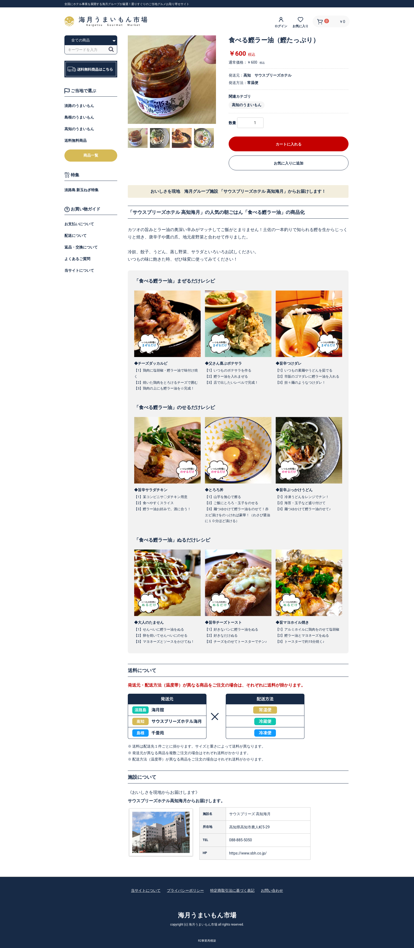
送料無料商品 (75, 140)
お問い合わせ (272, 890)
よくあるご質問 (77, 259)
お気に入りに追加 (288, 163)
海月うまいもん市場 (207, 915)
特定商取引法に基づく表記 (232, 890)
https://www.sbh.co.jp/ (248, 853)
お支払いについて (79, 224)
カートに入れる (289, 144)
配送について (75, 235)
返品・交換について (81, 247)
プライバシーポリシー (185, 890)
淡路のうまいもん (79, 106)
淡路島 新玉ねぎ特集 (81, 190)
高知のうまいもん (79, 129)
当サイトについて (79, 270)
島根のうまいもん (79, 117)
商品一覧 (90, 155)
